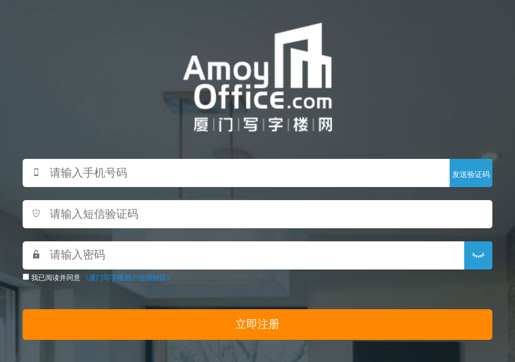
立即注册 (257, 324)
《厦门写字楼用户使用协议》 (128, 278)
